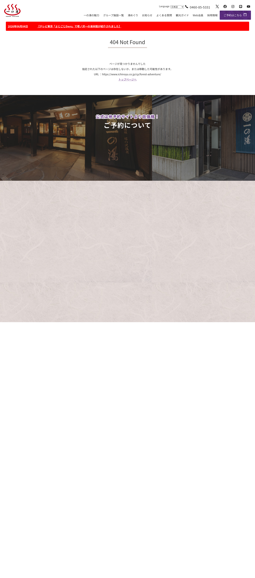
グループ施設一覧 (113, 15)
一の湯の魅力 (91, 15)
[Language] (177, 6)
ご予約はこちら (233, 15)
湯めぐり (133, 15)
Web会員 (198, 15)
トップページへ (127, 79)
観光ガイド (182, 15)
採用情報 (212, 15)
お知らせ (147, 15)
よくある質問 (164, 15)
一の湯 (12, 10)
